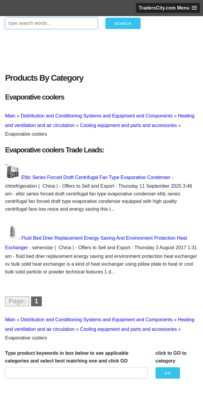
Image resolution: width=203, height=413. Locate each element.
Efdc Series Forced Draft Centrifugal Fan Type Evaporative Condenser (95, 177)
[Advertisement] (101, 49)
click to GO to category (171, 357)
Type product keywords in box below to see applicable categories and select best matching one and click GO (66, 357)
